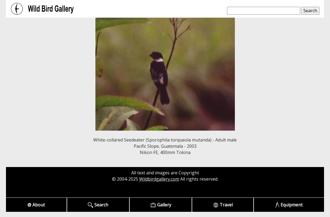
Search (98, 205)
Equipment (289, 205)
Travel (223, 205)
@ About (36, 205)
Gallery (161, 205)
